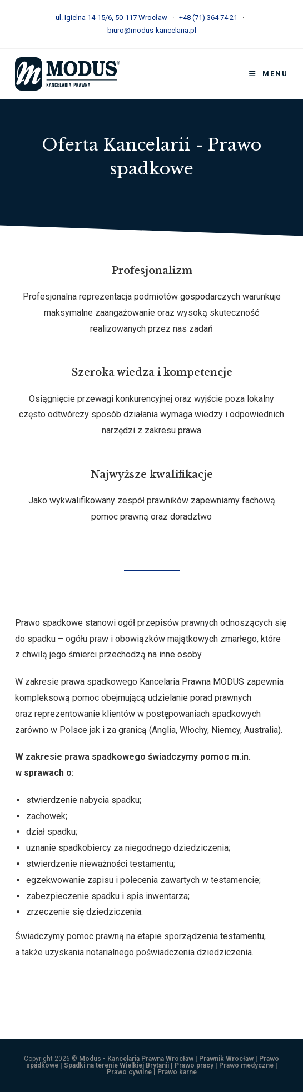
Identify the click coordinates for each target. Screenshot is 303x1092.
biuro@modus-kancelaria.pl (151, 30)
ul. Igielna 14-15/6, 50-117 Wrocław (111, 17)
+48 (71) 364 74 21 (208, 17)
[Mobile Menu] (268, 73)
